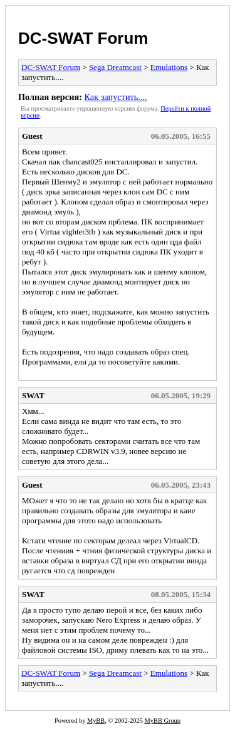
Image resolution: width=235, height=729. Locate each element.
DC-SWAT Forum (83, 38)
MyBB (96, 720)
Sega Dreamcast (115, 67)
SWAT (33, 395)
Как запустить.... (115, 97)
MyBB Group (162, 720)
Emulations (168, 67)
